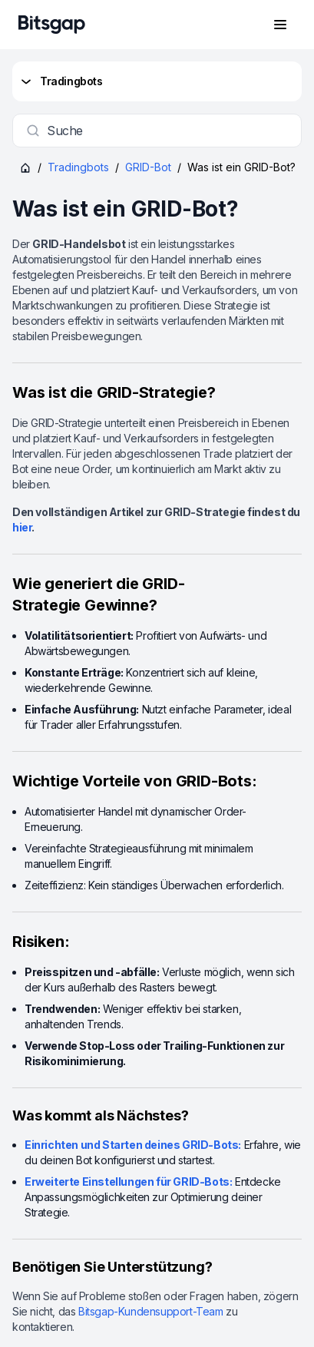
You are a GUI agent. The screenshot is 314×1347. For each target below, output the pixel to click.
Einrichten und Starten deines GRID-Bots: (133, 1144)
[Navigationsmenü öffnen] (280, 24)
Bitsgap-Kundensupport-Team (150, 1311)
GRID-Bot (148, 167)
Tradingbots (60, 81)
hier (21, 527)
